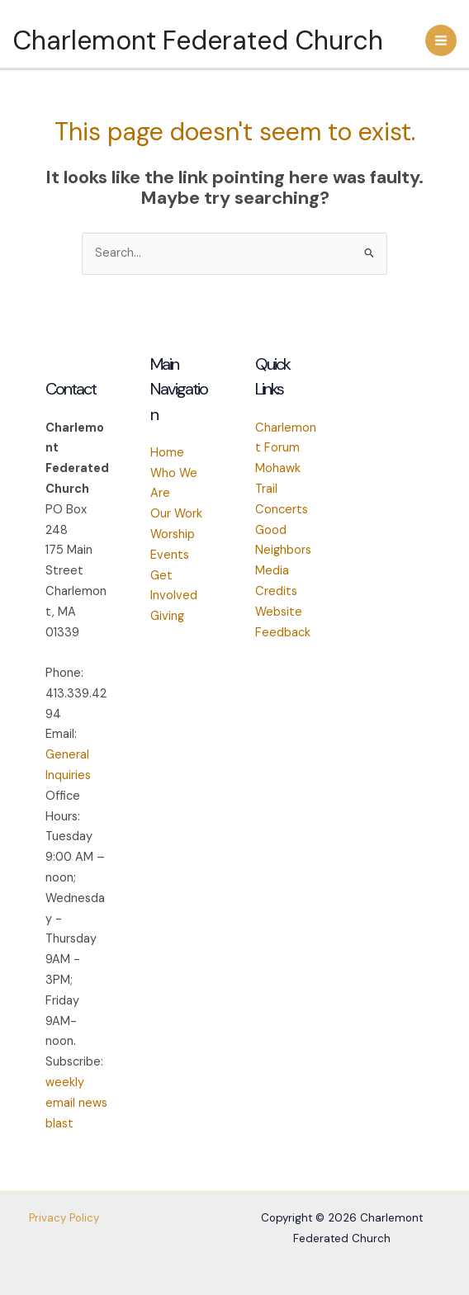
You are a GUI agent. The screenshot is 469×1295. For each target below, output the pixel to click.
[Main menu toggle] (441, 40)
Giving (167, 616)
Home (167, 453)
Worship (172, 534)
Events (169, 555)
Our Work (176, 514)
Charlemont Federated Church (197, 40)
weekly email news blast (76, 1103)
